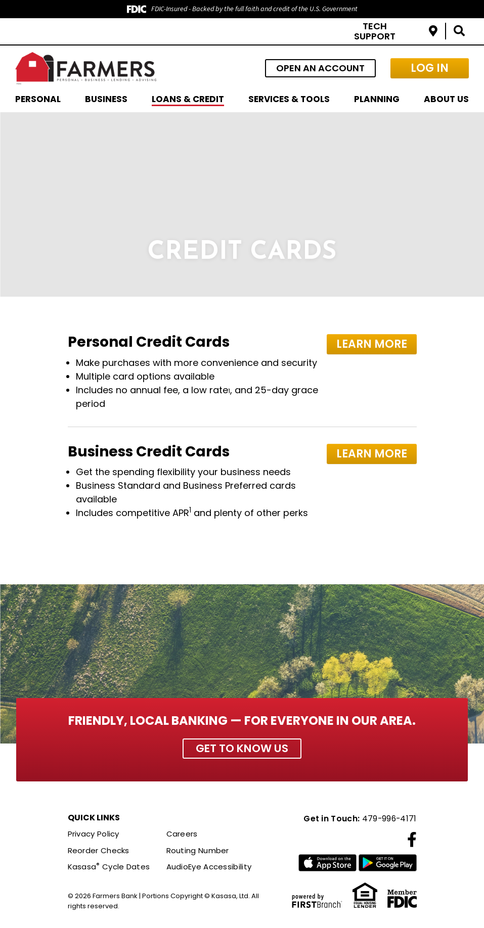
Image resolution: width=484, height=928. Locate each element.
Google (388, 863)
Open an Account (320, 68)
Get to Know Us (242, 748)
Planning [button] (377, 99)
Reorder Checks (98, 850)
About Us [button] (446, 99)
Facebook (412, 839)
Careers (182, 834)
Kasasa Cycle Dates (109, 867)
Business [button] (106, 99)
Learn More (372, 343)
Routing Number (197, 850)
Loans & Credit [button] (188, 99)
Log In (430, 68)
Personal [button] (38, 99)
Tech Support (374, 31)
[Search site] (459, 31)
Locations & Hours (433, 31)
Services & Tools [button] (289, 99)
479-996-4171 (389, 818)
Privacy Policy (93, 834)
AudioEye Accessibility (209, 867)
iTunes (327, 863)
